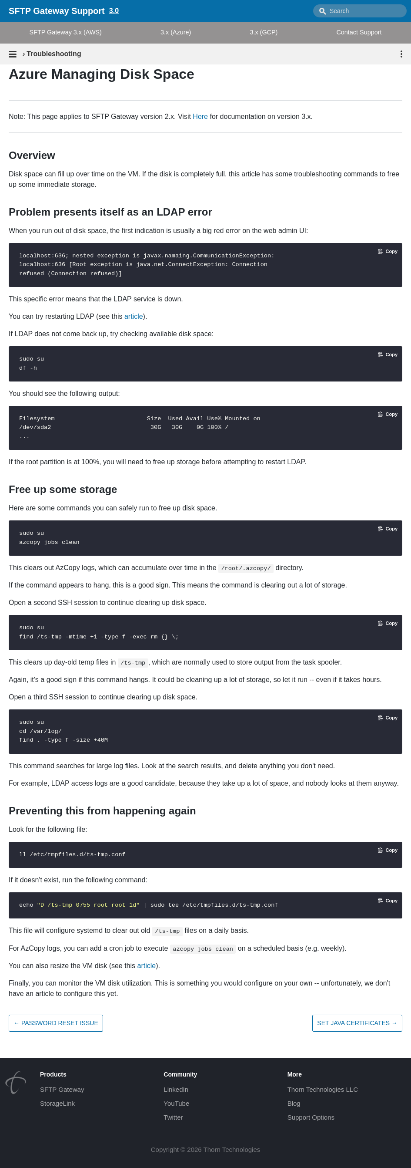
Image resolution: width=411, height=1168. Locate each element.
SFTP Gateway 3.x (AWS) (66, 32)
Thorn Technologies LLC (322, 1089)
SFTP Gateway (62, 1089)
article (133, 316)
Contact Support (358, 32)
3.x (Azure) (175, 32)
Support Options (310, 1117)
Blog (294, 1103)
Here (200, 116)
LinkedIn (176, 1089)
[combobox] (360, 10)
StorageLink (57, 1103)
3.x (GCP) (263, 32)
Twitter (173, 1117)
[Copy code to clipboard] (388, 251)
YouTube (176, 1103)
